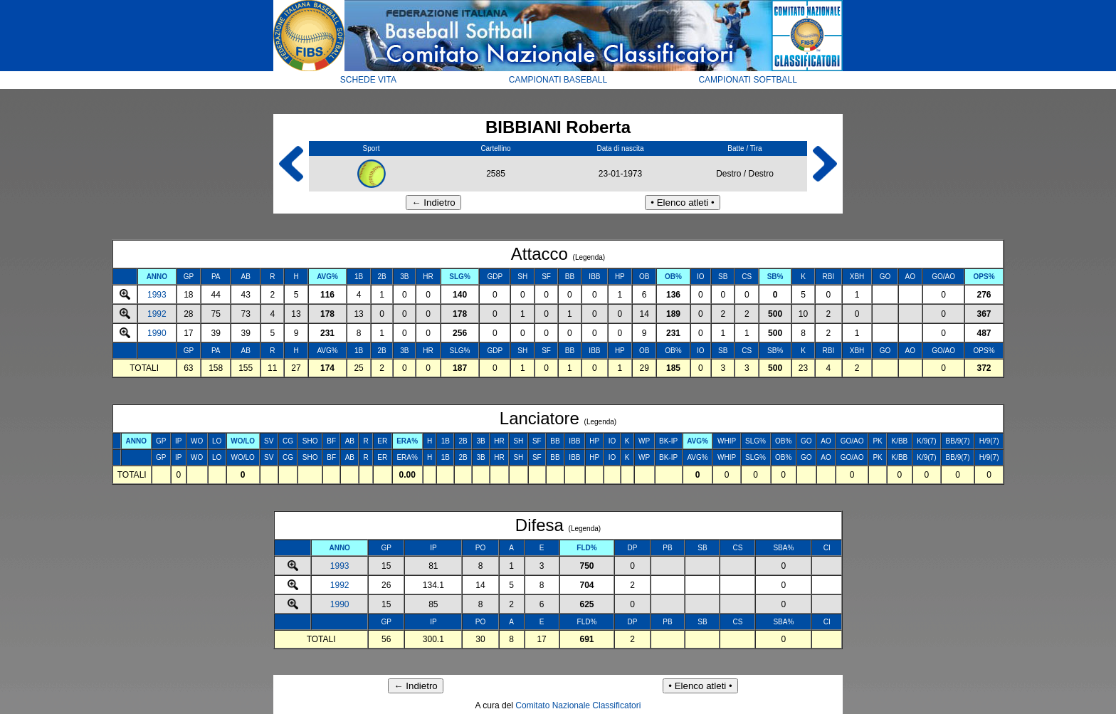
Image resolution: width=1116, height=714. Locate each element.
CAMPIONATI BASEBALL (558, 80)
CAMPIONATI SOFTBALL (747, 80)
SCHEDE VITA (368, 80)
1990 (157, 333)
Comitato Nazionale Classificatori (578, 705)
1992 (157, 314)
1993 (157, 295)
